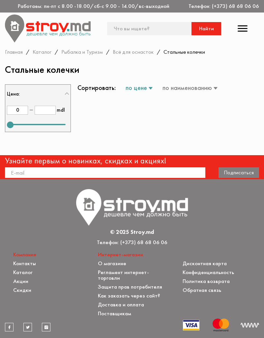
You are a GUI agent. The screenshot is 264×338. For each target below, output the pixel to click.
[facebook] (9, 327)
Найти (206, 28)
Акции (20, 281)
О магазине (112, 263)
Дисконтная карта (205, 263)
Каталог (42, 51)
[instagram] (46, 327)
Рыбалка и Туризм (82, 51)
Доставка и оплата (121, 304)
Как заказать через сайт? (129, 295)
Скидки (22, 290)
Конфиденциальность (208, 272)
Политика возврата (206, 281)
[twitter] (27, 327)
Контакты (24, 263)
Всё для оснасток (133, 51)
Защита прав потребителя (130, 286)
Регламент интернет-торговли (123, 275)
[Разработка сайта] (250, 325)
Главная (14, 51)
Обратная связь (202, 290)
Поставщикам (114, 313)
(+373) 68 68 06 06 (235, 6)
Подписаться (239, 172)
